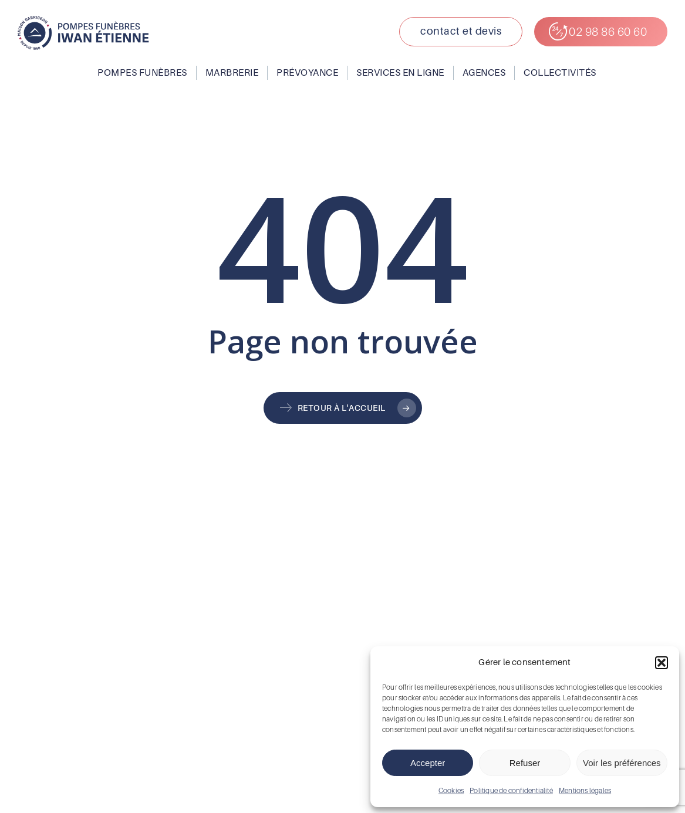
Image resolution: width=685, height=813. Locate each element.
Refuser (525, 763)
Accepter (427, 763)
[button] (661, 663)
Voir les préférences (622, 763)
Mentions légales (585, 790)
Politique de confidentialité (511, 790)
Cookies (451, 790)
